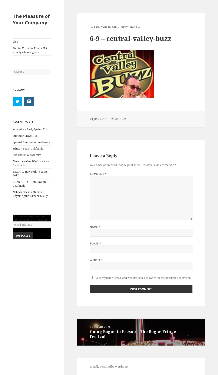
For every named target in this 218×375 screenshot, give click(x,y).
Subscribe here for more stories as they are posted (30, 218)
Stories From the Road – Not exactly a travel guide (30, 50)
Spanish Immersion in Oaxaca (31, 142)
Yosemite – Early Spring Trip (30, 129)
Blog (15, 42)
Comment (98, 174)
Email (95, 243)
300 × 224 (120, 119)
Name (95, 227)
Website (96, 260)
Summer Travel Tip (25, 136)
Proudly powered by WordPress (109, 366)
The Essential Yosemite (27, 155)
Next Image (129, 27)
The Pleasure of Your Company (31, 19)
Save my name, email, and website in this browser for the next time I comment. (143, 278)
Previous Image (105, 27)
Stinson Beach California (28, 148)
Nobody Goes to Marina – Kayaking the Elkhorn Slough (30, 194)
